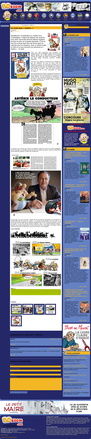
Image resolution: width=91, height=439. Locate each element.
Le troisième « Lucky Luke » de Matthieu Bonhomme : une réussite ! (75, 250)
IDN (23, 432)
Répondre (12, 344)
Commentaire (13, 377)
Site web (12, 372)
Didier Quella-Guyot (71, 226)
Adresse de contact (14, 368)
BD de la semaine (22, 16)
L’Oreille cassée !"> (76, 375)
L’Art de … (44, 16)
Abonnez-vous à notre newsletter (9, 437)
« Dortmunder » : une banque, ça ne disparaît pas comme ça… (76, 185)
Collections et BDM (80, 16)
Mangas (73, 16)
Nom (11, 364)
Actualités (15, 16)
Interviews (87, 16)
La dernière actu (73, 35)
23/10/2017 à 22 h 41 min (55, 348)
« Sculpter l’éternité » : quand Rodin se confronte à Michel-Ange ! (75, 40)
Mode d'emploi (4, 435)
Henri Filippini (70, 189)
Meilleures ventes (37, 16)
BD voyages (58, 16)
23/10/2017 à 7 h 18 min (55, 339)
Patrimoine (29, 16)
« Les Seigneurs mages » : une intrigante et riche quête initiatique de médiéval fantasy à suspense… (76, 155)
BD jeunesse (51, 16)
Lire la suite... (83, 74)
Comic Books (65, 16)
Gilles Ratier (70, 44)
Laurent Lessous (71, 160)
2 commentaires (5, 26)
